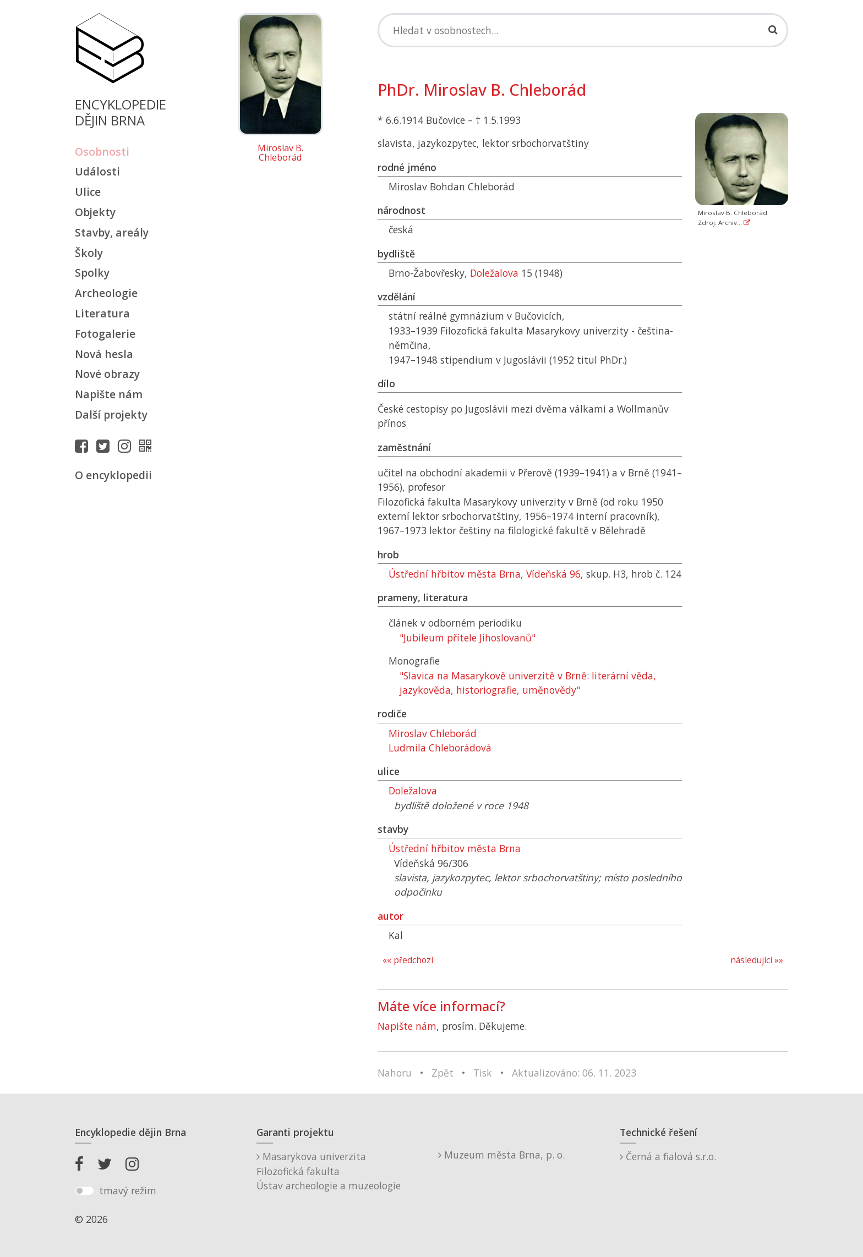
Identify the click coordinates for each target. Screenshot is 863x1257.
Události (97, 171)
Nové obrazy (107, 373)
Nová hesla (104, 354)
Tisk (482, 1072)
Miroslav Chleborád (433, 733)
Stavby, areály (112, 232)
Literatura (102, 313)
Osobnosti (102, 151)
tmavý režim (127, 1190)
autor (390, 916)
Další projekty (111, 414)
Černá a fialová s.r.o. (668, 1156)
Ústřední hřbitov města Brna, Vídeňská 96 (485, 573)
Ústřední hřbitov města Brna (455, 848)
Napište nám (109, 394)
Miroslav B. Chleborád (280, 153)
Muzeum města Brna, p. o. (501, 1154)
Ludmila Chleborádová (440, 747)
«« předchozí (408, 960)
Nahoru (395, 1072)
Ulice (88, 191)
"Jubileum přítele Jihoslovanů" (468, 637)
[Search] (583, 30)
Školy (89, 252)
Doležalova (494, 272)
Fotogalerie (105, 333)
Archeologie (106, 293)
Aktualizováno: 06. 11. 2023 (574, 1072)
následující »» (756, 960)
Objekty (95, 212)
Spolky (92, 272)
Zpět (443, 1072)
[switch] (84, 1191)
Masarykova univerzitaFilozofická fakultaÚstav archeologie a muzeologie (328, 1171)
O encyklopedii (113, 475)
